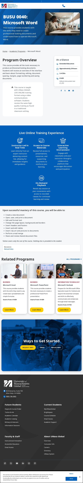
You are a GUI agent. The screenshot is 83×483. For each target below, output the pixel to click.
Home (5, 51)
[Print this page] (73, 91)
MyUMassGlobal (50, 409)
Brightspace (48, 412)
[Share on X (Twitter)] (65, 91)
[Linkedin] (23, 463)
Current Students (7, 1)
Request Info (28, 348)
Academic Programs (17, 51)
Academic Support (50, 422)
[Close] (80, 477)
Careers (47, 447)
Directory (47, 451)
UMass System (49, 454)
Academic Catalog (11, 419)
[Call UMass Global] (63, 5)
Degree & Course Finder (13, 409)
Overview (47, 441)
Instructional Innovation (13, 441)
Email (42, 348)
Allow (71, 479)
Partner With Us (76, 1)
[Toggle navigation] (77, 6)
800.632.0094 (56, 348)
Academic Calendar (11, 416)
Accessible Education (12, 444)
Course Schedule (50, 416)
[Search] (70, 6)
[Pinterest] (35, 463)
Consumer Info (49, 444)
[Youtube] (17, 463)
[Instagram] (29, 463)
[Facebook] (5, 463)
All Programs (73, 259)
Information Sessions (12, 425)
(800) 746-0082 (11, 396)
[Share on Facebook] (61, 91)
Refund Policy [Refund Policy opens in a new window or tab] (8, 249)
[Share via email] (69, 91)
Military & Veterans (11, 422)
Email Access (48, 419)
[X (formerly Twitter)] (11, 463)
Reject (71, 473)
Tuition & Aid (9, 412)
